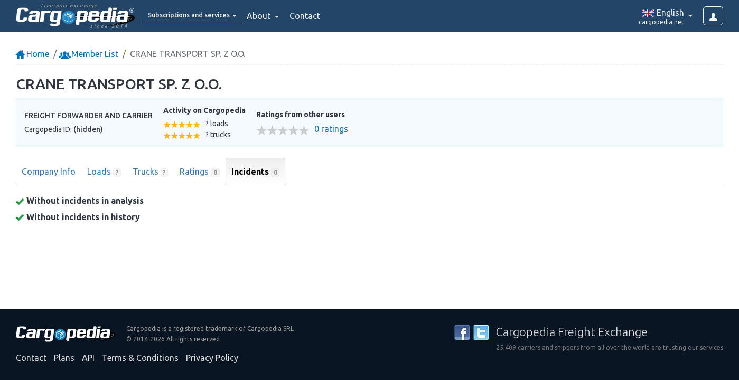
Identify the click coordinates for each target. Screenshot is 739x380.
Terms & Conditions (140, 358)
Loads (104, 172)
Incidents (255, 172)
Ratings (200, 172)
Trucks (151, 172)
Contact (329, 16)
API (88, 358)
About (284, 16)
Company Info (49, 171)
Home (32, 54)
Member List (89, 54)
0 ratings (331, 129)
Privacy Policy (212, 358)
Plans (64, 358)
